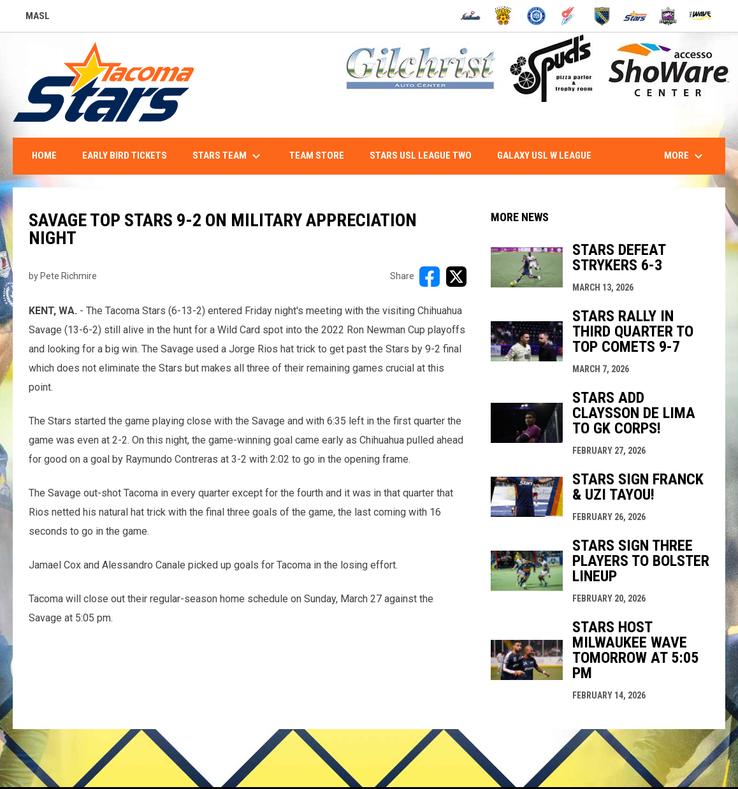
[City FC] (536, 15)
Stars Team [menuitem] (228, 156)
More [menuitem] (685, 156)
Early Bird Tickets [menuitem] (124, 155)
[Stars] (635, 15)
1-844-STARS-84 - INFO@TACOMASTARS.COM (612, 122)
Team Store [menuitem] (316, 155)
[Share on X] (456, 276)
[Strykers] (668, 15)
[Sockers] (602, 15)
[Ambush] (470, 15)
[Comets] (569, 15)
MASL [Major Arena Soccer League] (37, 17)
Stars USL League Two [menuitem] (421, 155)
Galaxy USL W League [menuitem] (544, 155)
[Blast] (503, 15)
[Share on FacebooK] (429, 276)
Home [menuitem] (44, 155)
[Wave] (701, 15)
